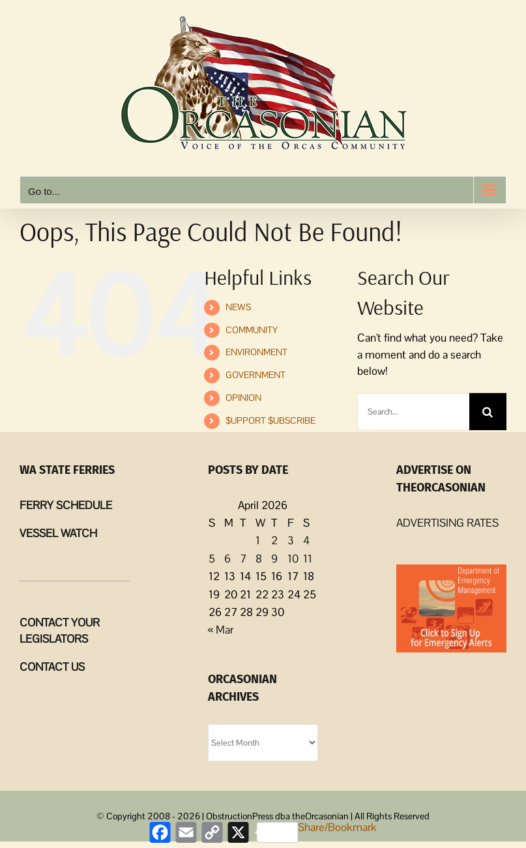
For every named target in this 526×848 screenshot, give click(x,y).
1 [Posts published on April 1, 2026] (258, 540)
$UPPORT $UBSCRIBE (270, 420)
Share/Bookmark (316, 831)
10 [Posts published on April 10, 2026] (293, 558)
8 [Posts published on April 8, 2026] (259, 558)
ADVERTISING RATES (447, 523)
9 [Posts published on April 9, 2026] (274, 558)
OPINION (243, 397)
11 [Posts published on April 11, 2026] (307, 558)
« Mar (220, 629)
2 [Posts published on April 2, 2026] (274, 540)
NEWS (238, 307)
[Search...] (413, 411)
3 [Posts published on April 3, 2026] (290, 540)
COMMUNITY (252, 330)
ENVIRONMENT (256, 352)
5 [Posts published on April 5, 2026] (212, 558)
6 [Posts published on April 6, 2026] (227, 558)
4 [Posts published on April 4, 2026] (306, 540)
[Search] (487, 411)
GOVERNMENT (255, 375)
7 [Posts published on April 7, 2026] (243, 558)
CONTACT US (52, 667)
